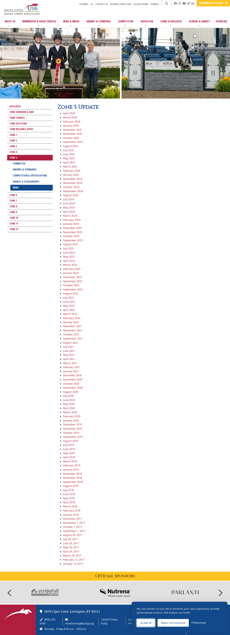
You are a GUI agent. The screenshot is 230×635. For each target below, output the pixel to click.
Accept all (145, 623)
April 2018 (69, 502)
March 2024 (70, 215)
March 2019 (70, 461)
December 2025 (72, 130)
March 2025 (70, 166)
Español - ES (86, 4)
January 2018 (71, 514)
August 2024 (70, 195)
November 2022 (72, 281)
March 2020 (70, 412)
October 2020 (71, 383)
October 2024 (71, 187)
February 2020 (71, 416)
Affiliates (15, 106)
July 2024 (68, 199)
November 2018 (72, 477)
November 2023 (72, 232)
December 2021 (72, 326)
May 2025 (69, 158)
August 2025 (70, 146)
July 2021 (68, 346)
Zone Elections (18, 123)
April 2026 (69, 113)
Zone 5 (13, 157)
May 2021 (69, 355)
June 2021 (69, 351)
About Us (9, 23)
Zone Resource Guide (21, 129)
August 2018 (70, 486)
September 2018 (73, 482)
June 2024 (69, 203)
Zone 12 (14, 229)
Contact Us (101, 4)
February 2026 (71, 121)
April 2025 (69, 162)
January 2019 (71, 469)
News (16, 187)
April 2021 (69, 359)
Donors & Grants (199, 23)
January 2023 (71, 273)
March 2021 (70, 363)
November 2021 (72, 330)
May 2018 (69, 498)
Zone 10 (14, 218)
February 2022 (71, 318)
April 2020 (69, 408)
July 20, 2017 (70, 539)
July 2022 (68, 297)
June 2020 (69, 400)
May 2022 (69, 306)
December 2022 (72, 277)
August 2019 (70, 441)
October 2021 (71, 334)
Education (147, 23)
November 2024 (72, 183)
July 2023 (68, 248)
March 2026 (70, 117)
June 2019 (69, 449)
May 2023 (69, 256)
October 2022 (71, 285)
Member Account (213, 3)
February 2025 (71, 170)
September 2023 (73, 240)
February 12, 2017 (73, 559)
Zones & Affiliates (171, 23)
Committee (19, 163)
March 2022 (70, 314)
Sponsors (221, 21)
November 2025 (72, 134)
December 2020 (72, 375)
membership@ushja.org (79, 623)
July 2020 (68, 396)
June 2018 (69, 494)
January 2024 (71, 224)
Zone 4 (13, 152)
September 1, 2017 (74, 531)
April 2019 (69, 457)
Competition (125, 23)
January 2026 (71, 125)
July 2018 (68, 490)
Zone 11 (14, 223)
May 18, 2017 (71, 547)
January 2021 (71, 371)
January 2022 (71, 322)
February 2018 (71, 510)
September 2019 (73, 437)
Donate (155, 4)
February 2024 (71, 220)
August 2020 (70, 392)
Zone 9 (13, 212)
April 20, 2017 (71, 551)
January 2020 (71, 420)
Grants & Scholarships (26, 181)
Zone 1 (13, 135)
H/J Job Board (141, 4)
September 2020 (73, 387)
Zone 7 (13, 200)
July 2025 (68, 150)
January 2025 (71, 174)
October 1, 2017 (72, 527)
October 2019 (71, 433)
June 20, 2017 (71, 543)
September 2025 (73, 142)
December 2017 (72, 518)
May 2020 (69, 404)
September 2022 (73, 289)
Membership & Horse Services (39, 23)
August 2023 (70, 244)
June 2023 (69, 252)
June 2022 (69, 302)
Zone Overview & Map (22, 112)
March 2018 (70, 506)
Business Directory (120, 4)
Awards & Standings (98, 23)
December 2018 (72, 473)
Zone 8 (13, 206)
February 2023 (71, 269)
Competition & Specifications (30, 175)
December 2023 (72, 228)
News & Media (71, 23)
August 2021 (70, 342)
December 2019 (72, 424)
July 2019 (68, 445)
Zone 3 (13, 146)
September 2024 (73, 191)
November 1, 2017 (74, 523)
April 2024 (69, 211)
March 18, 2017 (72, 555)
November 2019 (72, 428)
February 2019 (71, 465)
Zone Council (17, 118)
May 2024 (69, 207)
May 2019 (69, 453)
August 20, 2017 (72, 535)
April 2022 (69, 310)
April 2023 (69, 261)
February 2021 (71, 367)
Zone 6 (13, 195)
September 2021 (73, 338)
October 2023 (71, 236)
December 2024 (72, 179)
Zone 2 (13, 140)
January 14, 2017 (73, 564)
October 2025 (71, 138)
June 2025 (69, 154)
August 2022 (70, 293)
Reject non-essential (173, 623)
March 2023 (70, 265)
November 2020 (72, 379)
